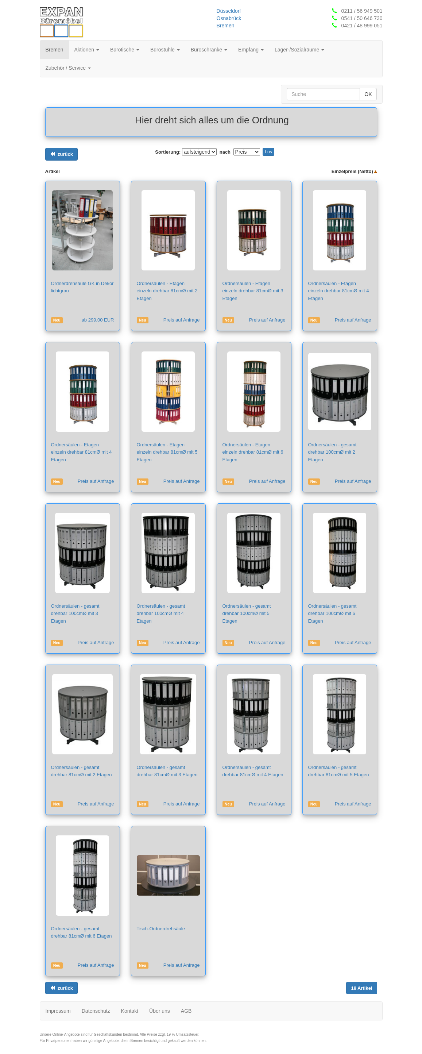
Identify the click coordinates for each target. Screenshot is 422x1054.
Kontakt (129, 1011)
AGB (186, 1011)
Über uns (159, 1011)
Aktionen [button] (86, 50)
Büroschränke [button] (209, 50)
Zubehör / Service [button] (68, 68)
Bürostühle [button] (165, 50)
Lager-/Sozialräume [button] (299, 50)
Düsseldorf (229, 11)
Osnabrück (229, 18)
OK (368, 94)
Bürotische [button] (124, 50)
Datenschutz (96, 1011)
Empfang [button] (251, 50)
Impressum (58, 1011)
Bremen (226, 25)
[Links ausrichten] (61, 154)
